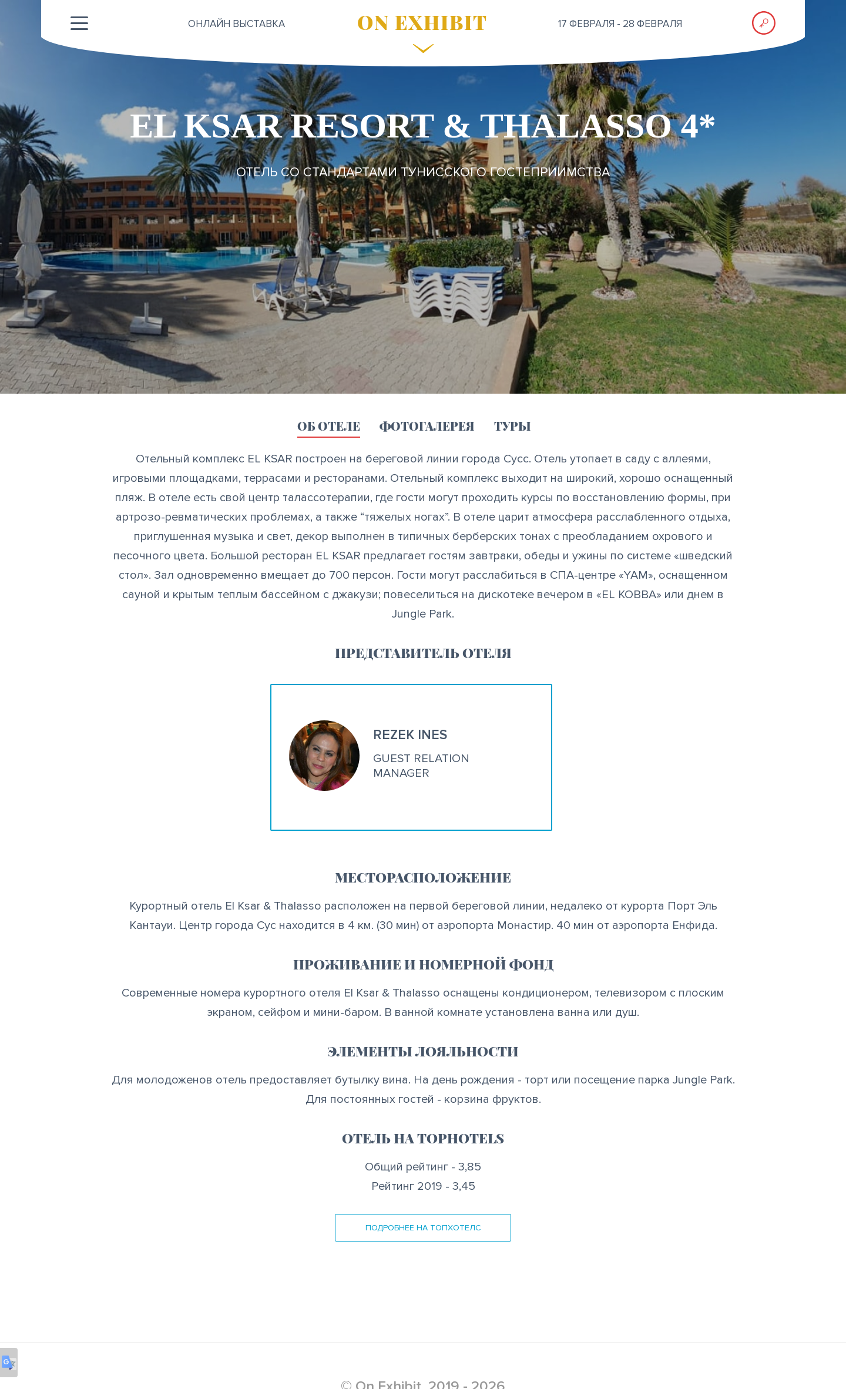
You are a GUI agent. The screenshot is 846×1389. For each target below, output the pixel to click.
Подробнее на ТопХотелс (423, 1228)
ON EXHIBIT (422, 21)
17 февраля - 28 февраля (620, 24)
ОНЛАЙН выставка (236, 24)
